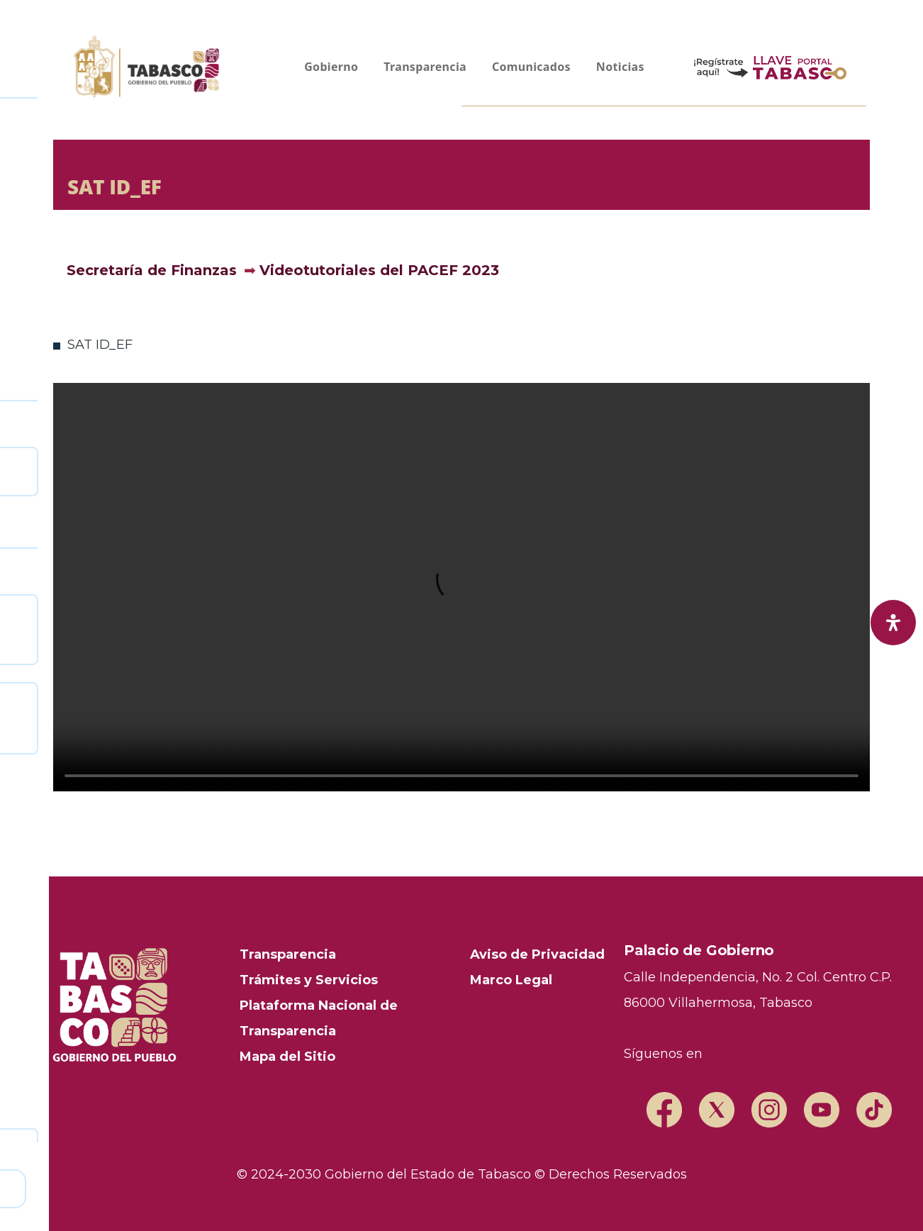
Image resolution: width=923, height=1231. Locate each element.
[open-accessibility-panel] (893, 622)
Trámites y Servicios (309, 980)
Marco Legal (511, 980)
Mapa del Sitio (287, 1056)
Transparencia (288, 954)
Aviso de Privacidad (537, 954)
